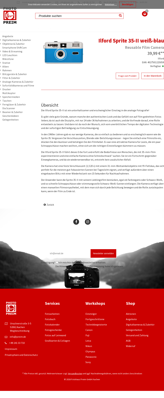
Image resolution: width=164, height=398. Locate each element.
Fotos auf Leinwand (55, 342)
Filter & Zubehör (11, 85)
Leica (88, 347)
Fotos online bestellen (26, 32)
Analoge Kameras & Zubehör (17, 88)
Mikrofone (8, 66)
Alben (5, 73)
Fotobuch (50, 326)
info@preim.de (18, 343)
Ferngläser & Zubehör (14, 111)
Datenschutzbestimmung (90, 273)
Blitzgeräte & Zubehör (14, 81)
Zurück (50, 211)
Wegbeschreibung (20, 337)
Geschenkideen (10, 123)
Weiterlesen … (111, 4)
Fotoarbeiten (52, 320)
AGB (128, 347)
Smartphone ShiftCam (14, 54)
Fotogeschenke (53, 337)
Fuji (87, 342)
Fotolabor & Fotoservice (69, 32)
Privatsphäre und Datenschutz (21, 362)
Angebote (7, 43)
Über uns (151, 32)
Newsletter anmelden (103, 260)
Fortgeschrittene (94, 326)
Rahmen (7, 77)
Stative (6, 69)
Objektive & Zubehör (13, 50)
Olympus (90, 358)
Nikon (88, 353)
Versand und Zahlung (137, 342)
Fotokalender (52, 331)
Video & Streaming (12, 58)
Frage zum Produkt (127, 83)
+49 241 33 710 (17, 350)
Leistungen (135, 28)
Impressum (11, 356)
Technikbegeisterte (96, 331)
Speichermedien (11, 104)
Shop (9, 28)
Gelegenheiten (10, 126)
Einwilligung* (48, 269)
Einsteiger (91, 320)
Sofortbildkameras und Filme (18, 92)
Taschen (6, 107)
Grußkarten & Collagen (57, 347)
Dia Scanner (8, 115)
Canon (88, 337)
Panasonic (91, 363)
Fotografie (97, 28)
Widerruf (130, 353)
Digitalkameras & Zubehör (16, 47)
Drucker (6, 96)
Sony (88, 369)
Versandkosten (75, 380)
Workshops (116, 28)
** (162, 60)
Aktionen (51, 28)
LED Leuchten (9, 62)
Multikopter (9, 100)
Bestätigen (127, 4)
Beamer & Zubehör (12, 119)
